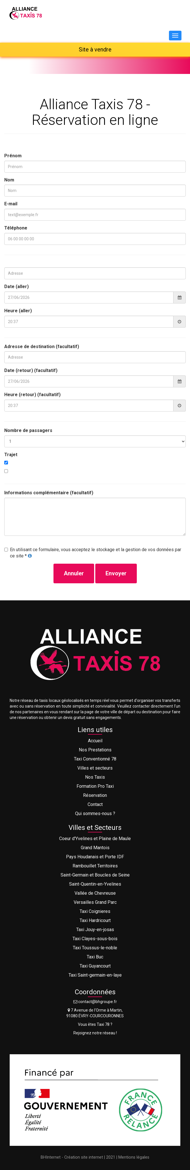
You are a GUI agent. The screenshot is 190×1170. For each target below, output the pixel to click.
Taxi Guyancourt (95, 966)
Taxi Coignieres (95, 911)
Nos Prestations (95, 750)
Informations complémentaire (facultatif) (48, 492)
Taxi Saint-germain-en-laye (95, 975)
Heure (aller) (18, 310)
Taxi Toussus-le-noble (95, 947)
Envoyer (116, 573)
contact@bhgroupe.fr (97, 1001)
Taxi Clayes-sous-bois (95, 938)
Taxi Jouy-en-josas (95, 929)
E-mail (10, 203)
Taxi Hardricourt (95, 920)
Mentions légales (133, 1157)
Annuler (74, 573)
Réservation (95, 795)
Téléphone (15, 228)
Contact (95, 804)
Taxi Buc (95, 957)
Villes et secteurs (95, 768)
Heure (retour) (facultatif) (32, 394)
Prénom (13, 155)
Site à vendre (95, 49)
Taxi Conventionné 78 (95, 759)
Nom (9, 180)
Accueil (95, 740)
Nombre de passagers (28, 430)
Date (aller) (16, 286)
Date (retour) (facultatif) (30, 370)
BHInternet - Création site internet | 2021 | (79, 1157)
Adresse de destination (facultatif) (41, 346)
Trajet (10, 454)
